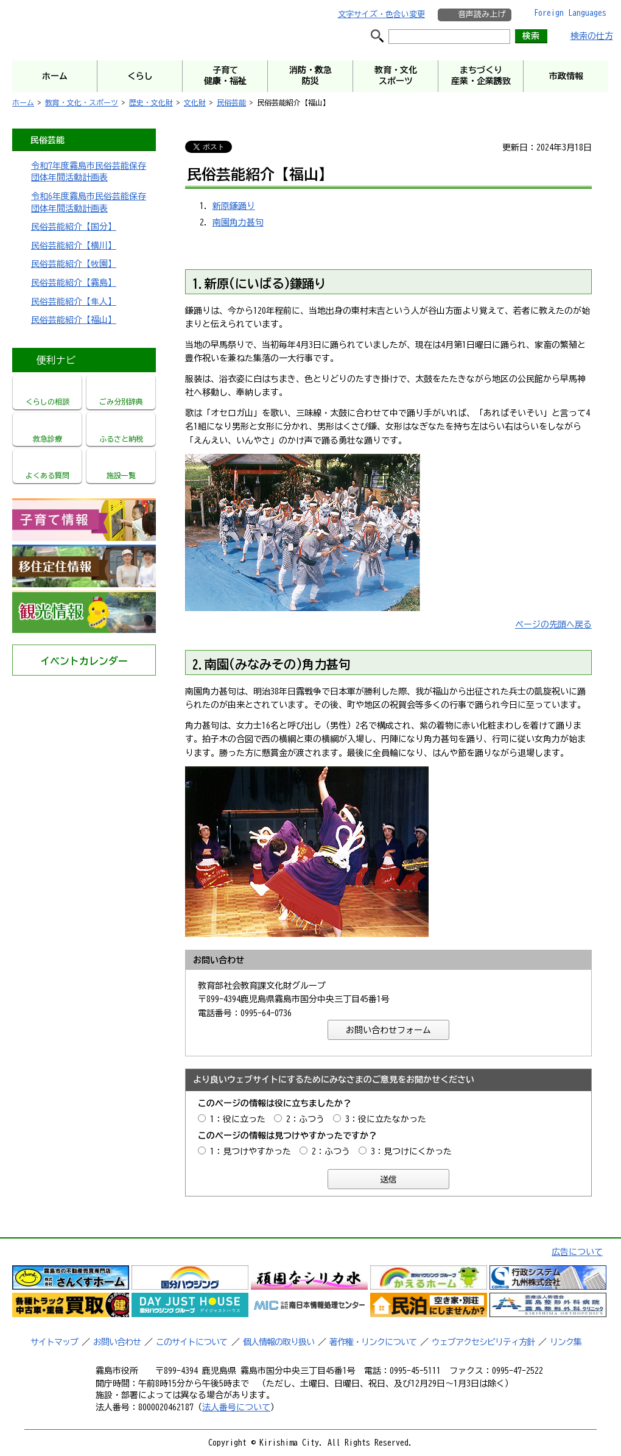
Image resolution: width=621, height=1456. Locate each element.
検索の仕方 (591, 36)
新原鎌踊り (233, 206)
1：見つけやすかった (250, 1151)
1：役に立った (237, 1119)
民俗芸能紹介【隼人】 (73, 301)
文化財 (195, 102)
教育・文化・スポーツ (81, 102)
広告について (577, 1252)
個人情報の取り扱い (278, 1342)
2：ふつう (305, 1119)
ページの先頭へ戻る (553, 624)
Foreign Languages (570, 13)
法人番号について (236, 1407)
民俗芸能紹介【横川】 (73, 245)
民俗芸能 (231, 102)
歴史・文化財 (151, 102)
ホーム (23, 102)
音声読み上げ (481, 14)
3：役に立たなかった (385, 1119)
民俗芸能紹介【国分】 (73, 226)
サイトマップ (54, 1342)
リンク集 (565, 1342)
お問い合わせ (117, 1342)
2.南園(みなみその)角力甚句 (271, 664)
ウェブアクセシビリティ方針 (483, 1342)
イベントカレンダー (84, 661)
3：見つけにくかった (411, 1151)
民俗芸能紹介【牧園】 (73, 264)
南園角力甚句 (238, 222)
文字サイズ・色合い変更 (381, 14)
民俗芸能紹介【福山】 (73, 320)
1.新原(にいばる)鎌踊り (259, 283)
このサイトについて (191, 1342)
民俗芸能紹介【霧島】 (73, 282)
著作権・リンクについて (372, 1342)
